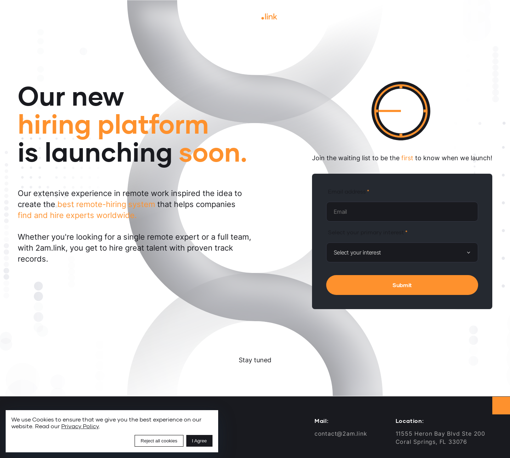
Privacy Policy (80, 426)
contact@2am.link (340, 433)
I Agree (199, 440)
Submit (402, 284)
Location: (410, 421)
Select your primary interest (366, 232)
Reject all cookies (159, 440)
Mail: (321, 421)
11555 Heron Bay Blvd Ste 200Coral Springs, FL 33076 (440, 437)
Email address (347, 191)
